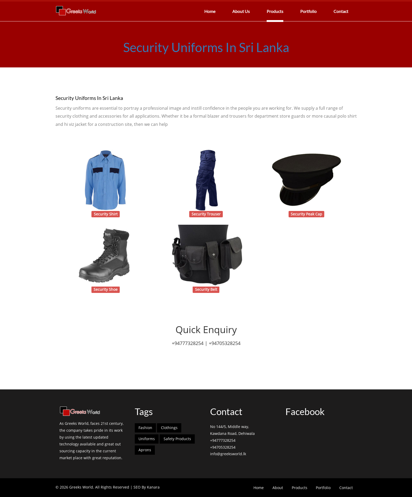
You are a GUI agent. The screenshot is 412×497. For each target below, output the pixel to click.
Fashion (145, 427)
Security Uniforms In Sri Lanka (206, 47)
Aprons (144, 449)
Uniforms (146, 438)
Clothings (169, 427)
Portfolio (308, 11)
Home (209, 11)
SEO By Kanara (146, 487)
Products (275, 11)
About (277, 487)
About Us (241, 11)
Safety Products (177, 438)
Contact (341, 11)
